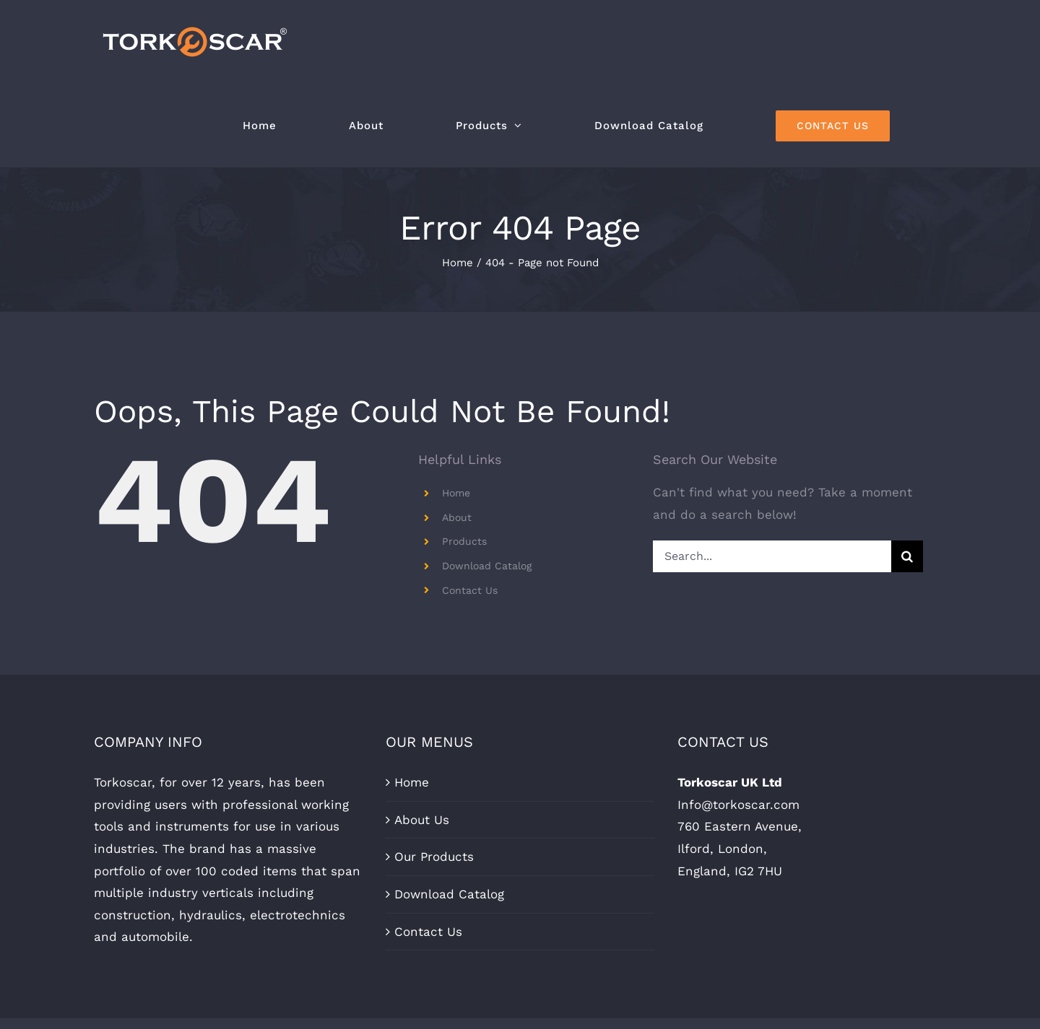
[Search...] (771, 556)
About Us (421, 820)
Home (456, 493)
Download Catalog (487, 566)
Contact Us (470, 590)
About (457, 517)
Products (464, 541)
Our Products (434, 856)
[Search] (907, 556)
